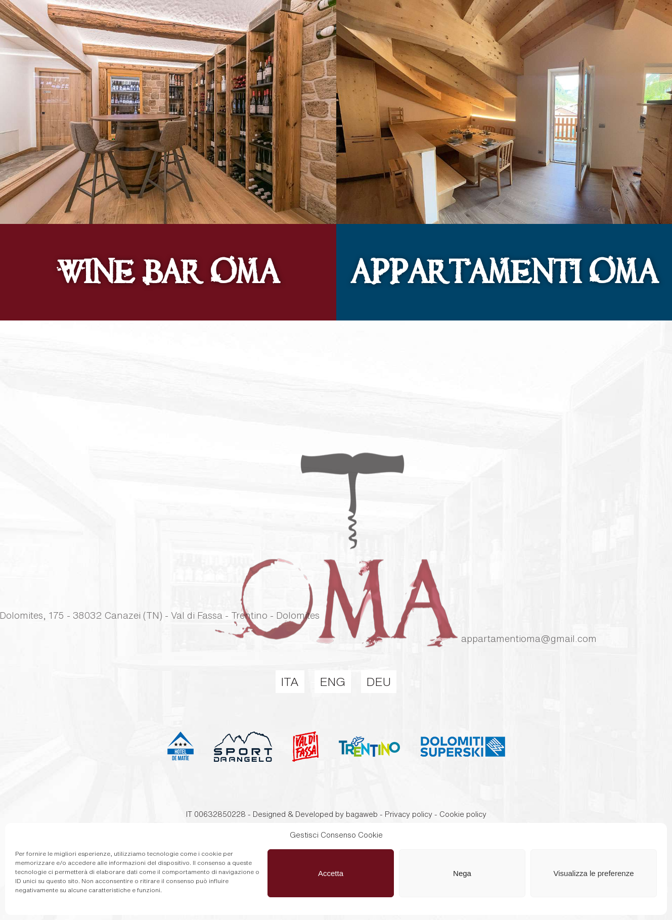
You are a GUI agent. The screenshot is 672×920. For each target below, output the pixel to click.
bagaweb (362, 814)
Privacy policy (408, 814)
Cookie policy (462, 814)
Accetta (330, 873)
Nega (462, 873)
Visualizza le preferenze (594, 873)
